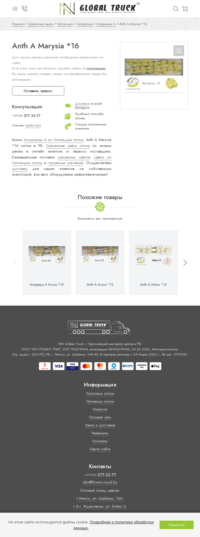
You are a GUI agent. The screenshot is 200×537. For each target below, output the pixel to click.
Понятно (177, 524)
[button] (182, 262)
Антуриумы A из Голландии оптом (53, 140)
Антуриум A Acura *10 (47, 285)
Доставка (82, 103)
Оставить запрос (38, 91)
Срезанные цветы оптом (68, 145)
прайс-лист (33, 125)
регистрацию (96, 68)
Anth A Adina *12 (153, 285)
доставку (19, 168)
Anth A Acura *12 (100, 285)
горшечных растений (65, 163)
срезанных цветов (74, 157)
